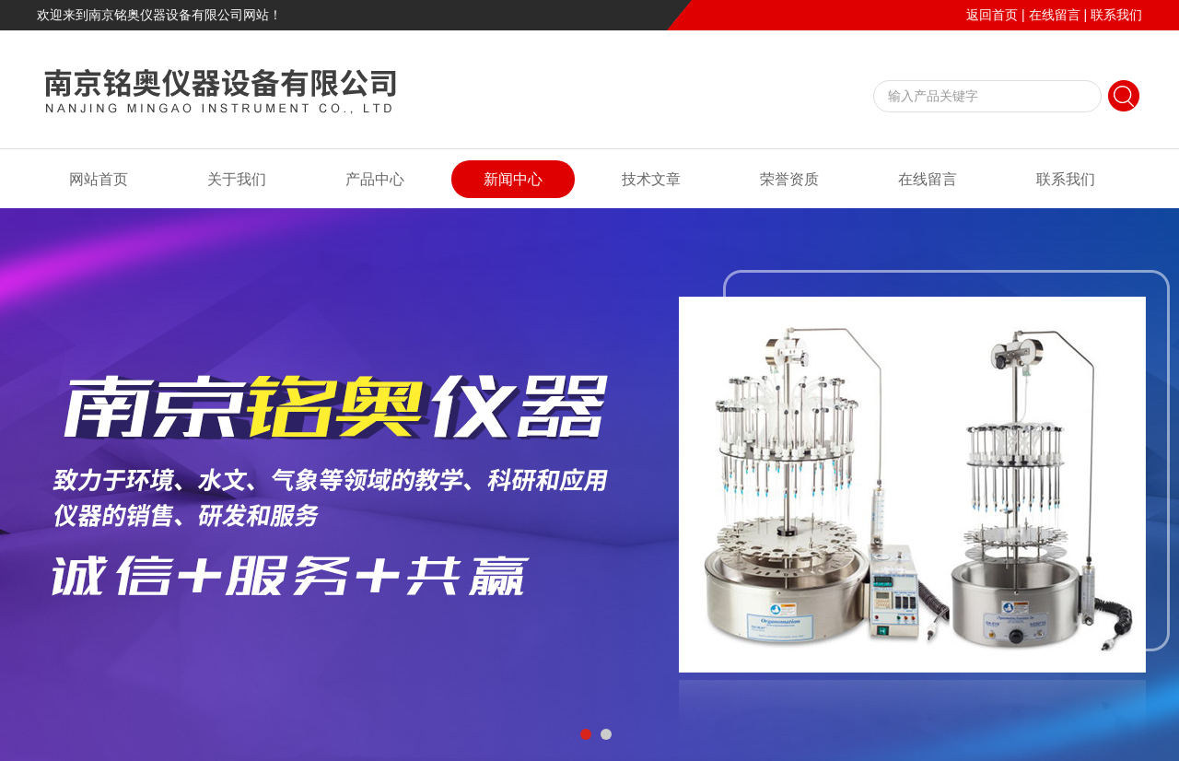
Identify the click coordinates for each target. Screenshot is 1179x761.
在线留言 (1054, 14)
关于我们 (236, 179)
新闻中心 (513, 179)
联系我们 (1116, 14)
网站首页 (98, 179)
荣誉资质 (789, 179)
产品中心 (374, 179)
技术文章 (651, 179)
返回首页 (992, 14)
